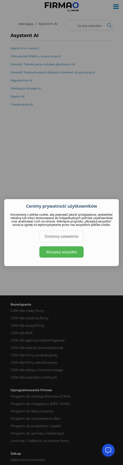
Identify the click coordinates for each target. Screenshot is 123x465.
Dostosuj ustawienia (61, 236)
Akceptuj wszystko (61, 252)
